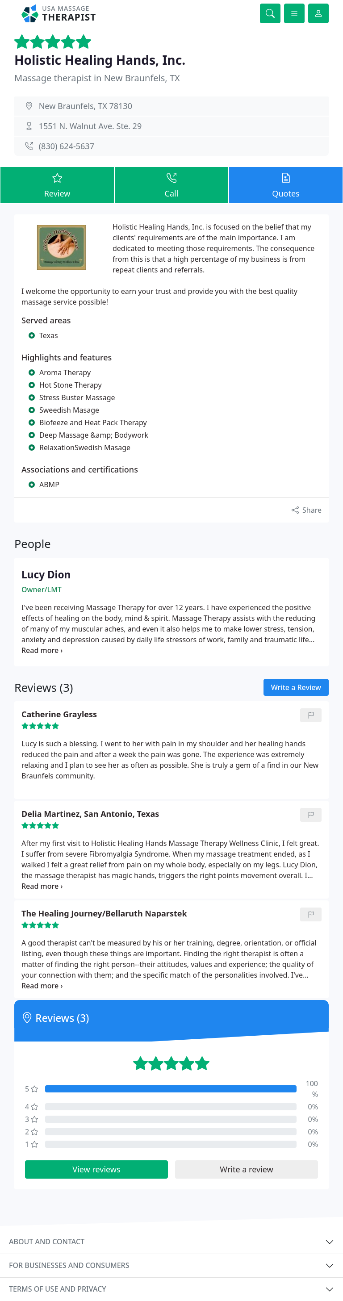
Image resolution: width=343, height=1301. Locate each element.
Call (171, 185)
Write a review (246, 1169)
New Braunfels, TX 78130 (85, 105)
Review (57, 185)
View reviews (96, 1169)
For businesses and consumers (69, 1265)
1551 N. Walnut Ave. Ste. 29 (90, 126)
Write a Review (296, 687)
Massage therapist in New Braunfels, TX (97, 78)
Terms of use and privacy (57, 1289)
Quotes (285, 185)
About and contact (46, 1242)
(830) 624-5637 (66, 146)
